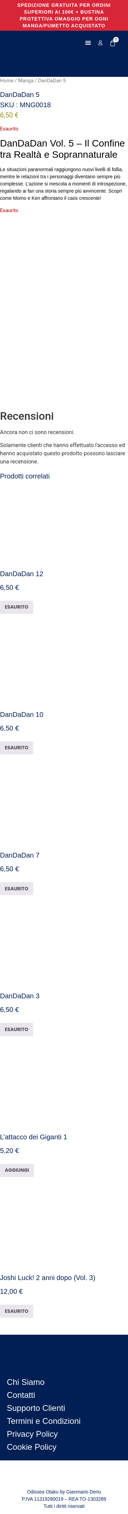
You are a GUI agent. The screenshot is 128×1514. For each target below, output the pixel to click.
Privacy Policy (32, 1434)
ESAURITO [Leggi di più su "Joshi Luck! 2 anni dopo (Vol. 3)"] (16, 1311)
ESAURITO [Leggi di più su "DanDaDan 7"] (16, 888)
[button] (88, 42)
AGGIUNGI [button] (17, 1170)
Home (7, 81)
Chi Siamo (26, 1382)
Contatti (21, 1395)
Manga (25, 81)
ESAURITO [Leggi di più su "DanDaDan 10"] (16, 747)
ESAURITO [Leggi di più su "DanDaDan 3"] (16, 1029)
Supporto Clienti (36, 1408)
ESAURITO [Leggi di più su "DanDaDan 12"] (16, 606)
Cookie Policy (31, 1447)
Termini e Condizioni (44, 1421)
